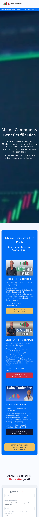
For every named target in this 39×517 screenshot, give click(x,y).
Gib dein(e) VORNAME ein (13, 492)
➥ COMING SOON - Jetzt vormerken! (19, 436)
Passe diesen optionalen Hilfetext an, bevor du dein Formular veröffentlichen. (17, 499)
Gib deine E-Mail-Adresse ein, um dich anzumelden (18, 503)
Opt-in (7, 516)
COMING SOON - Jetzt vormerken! (19, 379)
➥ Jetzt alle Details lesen (19, 314)
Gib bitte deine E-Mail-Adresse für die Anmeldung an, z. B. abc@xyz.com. (19, 512)
